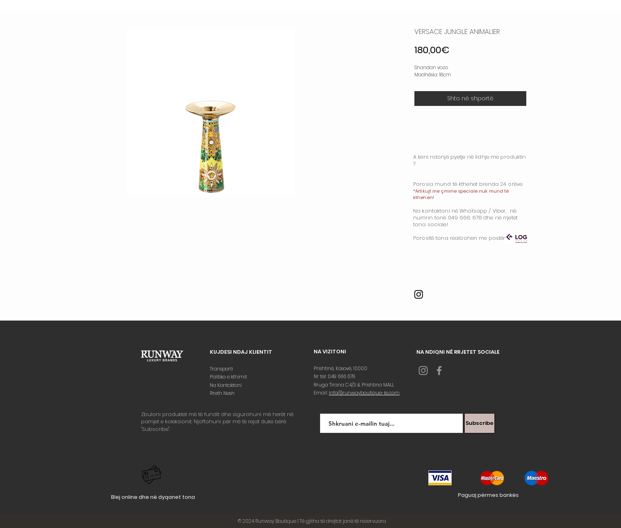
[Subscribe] (479, 423)
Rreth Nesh (223, 393)
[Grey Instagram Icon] (423, 371)
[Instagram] (418, 294)
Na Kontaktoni (226, 385)
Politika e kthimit (229, 376)
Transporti (222, 368)
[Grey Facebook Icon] (439, 371)
